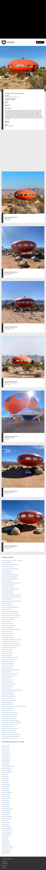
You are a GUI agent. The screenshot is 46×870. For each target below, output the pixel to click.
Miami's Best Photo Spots (7, 655)
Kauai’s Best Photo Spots (7, 631)
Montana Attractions (6, 802)
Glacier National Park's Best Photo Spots (10, 613)
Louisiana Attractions (6, 786)
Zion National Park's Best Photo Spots (9, 738)
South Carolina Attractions (7, 830)
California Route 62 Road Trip (8, 584)
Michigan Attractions (6, 794)
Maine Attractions (5, 788)
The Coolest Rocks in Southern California (10, 720)
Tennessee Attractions (6, 834)
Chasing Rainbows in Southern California (10, 589)
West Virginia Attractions (7, 849)
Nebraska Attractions (6, 804)
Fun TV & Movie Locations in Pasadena (10, 611)
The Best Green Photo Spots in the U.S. (10, 714)
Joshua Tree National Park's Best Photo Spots (11, 629)
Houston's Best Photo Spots (7, 623)
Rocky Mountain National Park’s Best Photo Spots (12, 690)
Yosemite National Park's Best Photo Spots (10, 736)
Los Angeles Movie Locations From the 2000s (11, 643)
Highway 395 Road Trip (6, 621)
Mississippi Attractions (6, 798)
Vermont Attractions (6, 840)
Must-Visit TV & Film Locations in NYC (9, 659)
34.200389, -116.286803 (10, 99)
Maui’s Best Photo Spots (7, 651)
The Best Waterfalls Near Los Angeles (9, 716)
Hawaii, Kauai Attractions (7, 768)
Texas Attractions (5, 836)
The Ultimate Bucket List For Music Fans (10, 724)
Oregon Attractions (5, 824)
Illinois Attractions (5, 776)
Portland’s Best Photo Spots (7, 682)
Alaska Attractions (5, 747)
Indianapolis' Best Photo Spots (8, 627)
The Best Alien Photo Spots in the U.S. (9, 712)
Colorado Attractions (6, 756)
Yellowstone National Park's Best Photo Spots (11, 734)
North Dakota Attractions (7, 818)
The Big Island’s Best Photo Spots (9, 718)
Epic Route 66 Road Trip (7, 609)
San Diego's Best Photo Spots (8, 694)
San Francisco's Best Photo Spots (9, 696)
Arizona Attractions (5, 749)
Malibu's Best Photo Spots (7, 649)
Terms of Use (4, 865)
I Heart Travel (4, 861)
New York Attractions (6, 814)
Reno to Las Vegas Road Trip (8, 686)
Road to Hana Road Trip (7, 688)
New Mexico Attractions (6, 812)
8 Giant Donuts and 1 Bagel (7, 566)
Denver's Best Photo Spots (7, 603)
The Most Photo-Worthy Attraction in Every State (11, 722)
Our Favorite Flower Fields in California (10, 673)
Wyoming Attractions (6, 853)
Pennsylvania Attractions (7, 826)
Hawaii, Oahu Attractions (7, 772)
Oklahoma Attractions (6, 822)
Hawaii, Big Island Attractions (8, 766)
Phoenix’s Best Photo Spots (7, 679)
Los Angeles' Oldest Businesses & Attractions (11, 645)
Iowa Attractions (5, 780)
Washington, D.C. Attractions (7, 847)
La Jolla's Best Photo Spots (7, 635)
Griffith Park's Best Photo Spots (8, 619)
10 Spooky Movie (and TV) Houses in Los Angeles (12, 560)
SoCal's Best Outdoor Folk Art (8, 708)
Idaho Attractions (5, 774)
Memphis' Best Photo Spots (7, 653)
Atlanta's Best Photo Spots (7, 570)
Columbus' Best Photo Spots (7, 593)
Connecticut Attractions (6, 758)
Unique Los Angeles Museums (8, 726)
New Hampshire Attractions (7, 808)
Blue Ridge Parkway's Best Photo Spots (10, 578)
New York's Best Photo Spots (8, 665)
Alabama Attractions (6, 745)
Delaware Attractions (6, 760)
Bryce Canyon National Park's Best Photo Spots (11, 582)
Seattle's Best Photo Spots (7, 702)
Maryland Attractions (6, 790)
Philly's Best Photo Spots (7, 677)
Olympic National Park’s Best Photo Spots (10, 669)
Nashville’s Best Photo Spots (7, 661)
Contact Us (4, 867)
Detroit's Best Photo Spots (7, 605)
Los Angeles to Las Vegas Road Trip (9, 647)
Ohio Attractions (5, 820)
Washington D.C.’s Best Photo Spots (9, 732)
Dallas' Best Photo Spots (7, 599)
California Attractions (6, 754)
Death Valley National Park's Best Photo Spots (11, 601)
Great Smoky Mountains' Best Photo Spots (10, 617)
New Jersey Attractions (6, 810)
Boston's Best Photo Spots (7, 580)
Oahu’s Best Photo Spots (7, 667)
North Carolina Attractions (7, 816)
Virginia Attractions (5, 842)
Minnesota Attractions (6, 796)
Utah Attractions (5, 838)
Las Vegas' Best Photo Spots (7, 637)
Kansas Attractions (5, 782)
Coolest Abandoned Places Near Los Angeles (11, 595)
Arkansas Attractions (6, 751)
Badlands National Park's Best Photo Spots (10, 574)
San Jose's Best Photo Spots (7, 698)
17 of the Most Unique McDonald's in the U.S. (11, 564)
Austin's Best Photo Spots (7, 572)
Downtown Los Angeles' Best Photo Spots (10, 607)
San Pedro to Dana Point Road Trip (9, 700)
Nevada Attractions (5, 806)
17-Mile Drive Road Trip (6, 562)
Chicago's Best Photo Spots (7, 591)
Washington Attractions (6, 844)
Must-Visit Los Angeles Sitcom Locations (10, 657)
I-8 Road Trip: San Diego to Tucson (9, 625)
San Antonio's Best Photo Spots (8, 692)
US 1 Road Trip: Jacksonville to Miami (9, 728)
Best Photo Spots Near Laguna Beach (9, 576)
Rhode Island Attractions (7, 828)
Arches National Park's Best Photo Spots (10, 568)
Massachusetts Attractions (7, 792)
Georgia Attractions (5, 764)
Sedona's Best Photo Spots (7, 704)
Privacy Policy (4, 863)
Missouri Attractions (6, 800)
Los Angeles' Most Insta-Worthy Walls (9, 641)
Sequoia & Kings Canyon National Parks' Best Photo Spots (14, 706)
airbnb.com (7, 122)
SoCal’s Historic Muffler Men (7, 710)
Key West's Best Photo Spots (8, 633)
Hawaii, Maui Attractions (6, 770)
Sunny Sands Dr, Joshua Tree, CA (12, 96)
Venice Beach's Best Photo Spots (8, 730)
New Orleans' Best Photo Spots (8, 663)
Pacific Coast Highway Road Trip (8, 675)
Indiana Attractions (5, 778)
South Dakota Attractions (7, 832)
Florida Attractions (5, 762)
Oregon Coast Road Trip (7, 671)
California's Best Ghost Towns (8, 586)
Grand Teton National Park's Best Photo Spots (11, 615)
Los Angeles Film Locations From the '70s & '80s (11, 639)
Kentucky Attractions (6, 784)
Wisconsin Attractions (6, 851)
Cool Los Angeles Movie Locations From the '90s (12, 597)
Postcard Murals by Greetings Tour (9, 684)
